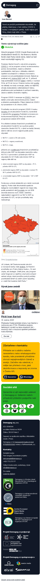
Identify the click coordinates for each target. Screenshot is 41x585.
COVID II (4, 66)
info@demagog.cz (10, 468)
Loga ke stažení (9, 474)
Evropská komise (11, 260)
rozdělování (15, 150)
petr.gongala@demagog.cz (12, 459)
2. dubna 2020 (15, 78)
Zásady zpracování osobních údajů (13, 580)
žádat (23, 81)
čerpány (4, 112)
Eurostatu (21, 190)
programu (16, 114)
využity (36, 83)
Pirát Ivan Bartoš (11, 316)
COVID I (28, 97)
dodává (22, 267)
